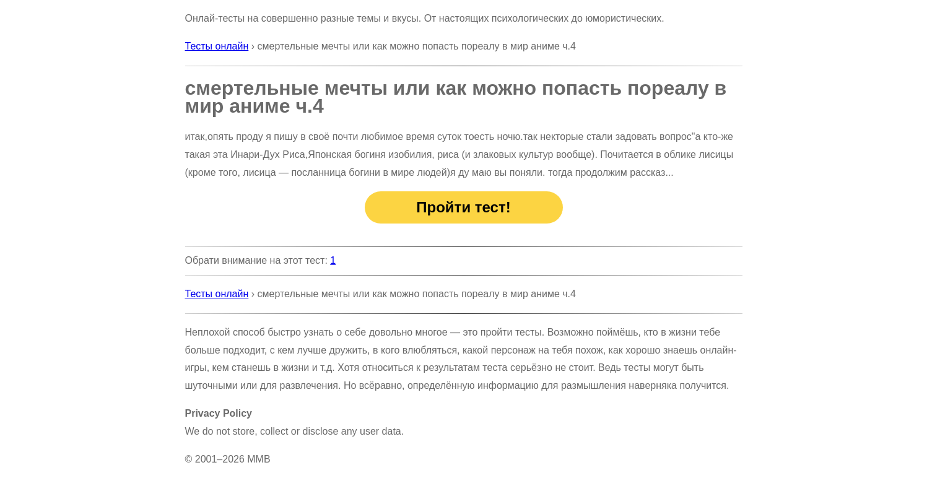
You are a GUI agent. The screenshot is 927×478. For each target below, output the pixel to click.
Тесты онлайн (217, 46)
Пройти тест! (463, 207)
